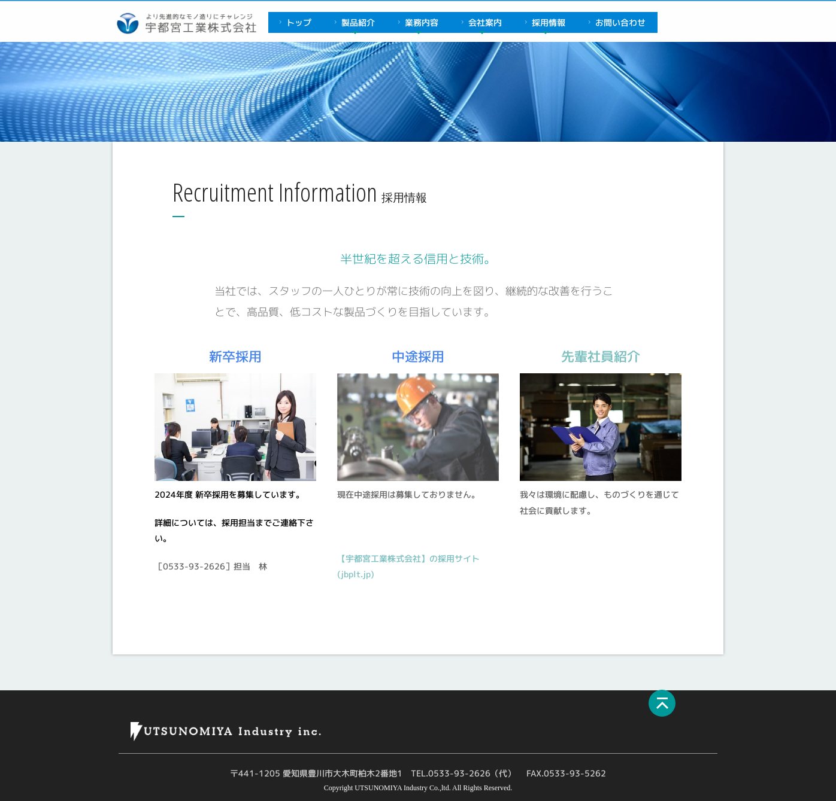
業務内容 (416, 22)
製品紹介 (353, 22)
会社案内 (480, 22)
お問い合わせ (615, 22)
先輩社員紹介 (600, 356)
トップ (293, 22)
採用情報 (543, 22)
